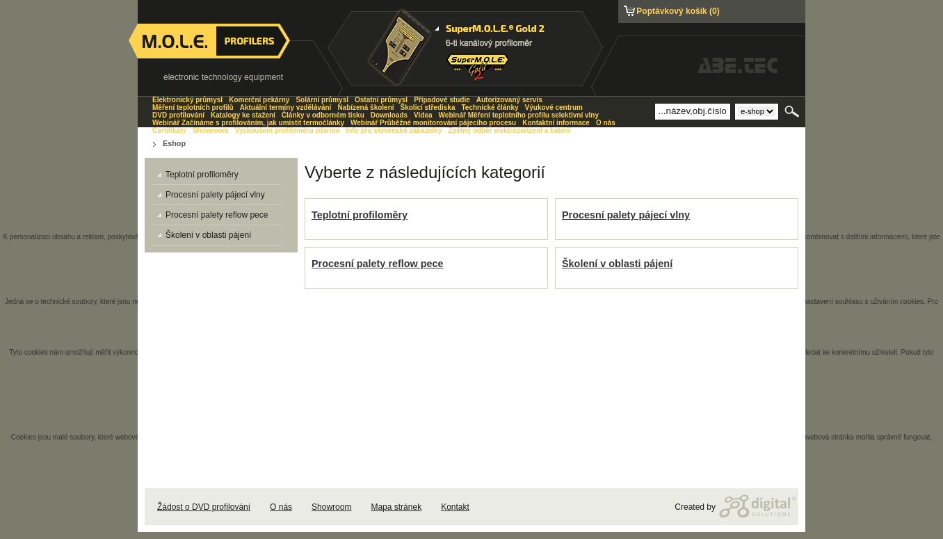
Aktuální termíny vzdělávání (286, 107)
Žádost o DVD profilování (203, 507)
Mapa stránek (396, 507)
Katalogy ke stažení (243, 115)
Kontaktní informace (556, 123)
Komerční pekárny (259, 100)
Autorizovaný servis (509, 100)
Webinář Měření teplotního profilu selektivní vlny (519, 115)
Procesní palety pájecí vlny (626, 214)
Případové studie (442, 100)
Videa (423, 115)
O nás (281, 507)
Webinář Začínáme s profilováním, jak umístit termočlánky (248, 123)
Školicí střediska (428, 107)
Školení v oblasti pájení (617, 263)
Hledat (793, 111)
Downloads (389, 115)
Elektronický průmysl (187, 100)
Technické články (489, 107)
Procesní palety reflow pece (378, 263)
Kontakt (455, 507)
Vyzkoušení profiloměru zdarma (287, 130)
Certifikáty (169, 130)
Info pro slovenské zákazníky (394, 130)
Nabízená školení (365, 107)
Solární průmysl (322, 100)
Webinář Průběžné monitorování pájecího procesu (433, 123)
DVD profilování (178, 115)
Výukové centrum (554, 107)
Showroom (331, 507)
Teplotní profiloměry (360, 214)
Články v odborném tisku (323, 115)
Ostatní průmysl (381, 100)
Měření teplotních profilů (193, 107)
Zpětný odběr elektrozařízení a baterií (509, 130)
